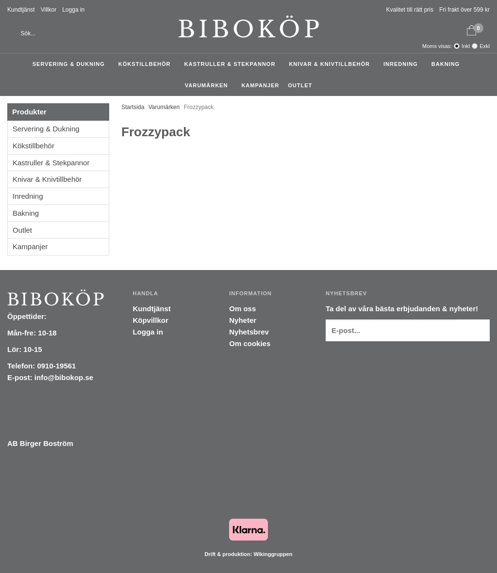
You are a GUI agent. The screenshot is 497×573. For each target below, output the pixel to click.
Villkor (48, 9)
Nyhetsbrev (249, 332)
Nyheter (242, 320)
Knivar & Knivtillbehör (332, 64)
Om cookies (249, 343)
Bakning (447, 64)
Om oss (242, 308)
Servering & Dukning (71, 64)
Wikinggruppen (272, 554)
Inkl (466, 46)
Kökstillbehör (147, 64)
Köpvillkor (150, 320)
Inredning (403, 64)
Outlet (300, 85)
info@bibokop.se (63, 377)
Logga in (73, 9)
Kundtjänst (21, 9)
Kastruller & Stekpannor (232, 64)
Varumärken (209, 85)
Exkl (485, 46)
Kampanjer (260, 85)
